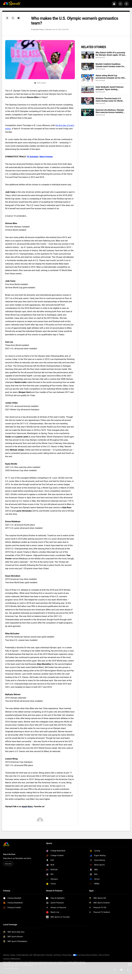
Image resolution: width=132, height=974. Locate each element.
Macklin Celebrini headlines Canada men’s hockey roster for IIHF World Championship (110, 65)
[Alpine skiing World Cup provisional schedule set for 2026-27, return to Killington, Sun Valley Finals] (87, 78)
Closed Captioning (22, 955)
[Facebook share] (7, 18)
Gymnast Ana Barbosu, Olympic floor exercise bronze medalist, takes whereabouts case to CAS (110, 111)
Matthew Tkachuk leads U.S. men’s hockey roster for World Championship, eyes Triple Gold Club (110, 99)
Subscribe (8, 864)
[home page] (12, 3)
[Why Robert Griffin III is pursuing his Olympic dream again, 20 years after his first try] (87, 55)
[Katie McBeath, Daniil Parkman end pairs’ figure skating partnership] (87, 89)
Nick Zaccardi (100, 57)
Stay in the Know (9, 854)
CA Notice (94, 955)
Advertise (6, 955)
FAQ (31, 955)
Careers (12, 955)
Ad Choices (57, 955)
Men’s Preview (46, 156)
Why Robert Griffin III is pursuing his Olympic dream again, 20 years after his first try (111, 53)
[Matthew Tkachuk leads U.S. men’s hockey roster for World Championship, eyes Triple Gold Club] (87, 101)
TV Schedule (32, 156)
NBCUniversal (15, 959)
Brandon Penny (38, 29)
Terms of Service (104, 955)
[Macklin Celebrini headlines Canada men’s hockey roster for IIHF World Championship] (87, 66)
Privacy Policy (66, 955)
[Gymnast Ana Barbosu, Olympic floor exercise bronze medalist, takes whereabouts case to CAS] (87, 112)
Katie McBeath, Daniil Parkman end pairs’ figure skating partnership (109, 88)
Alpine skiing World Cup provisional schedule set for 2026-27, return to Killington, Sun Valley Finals (111, 76)
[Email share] (19, 18)
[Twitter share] (13, 18)
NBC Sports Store (39, 955)
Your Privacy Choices (84, 955)
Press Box (49, 955)
